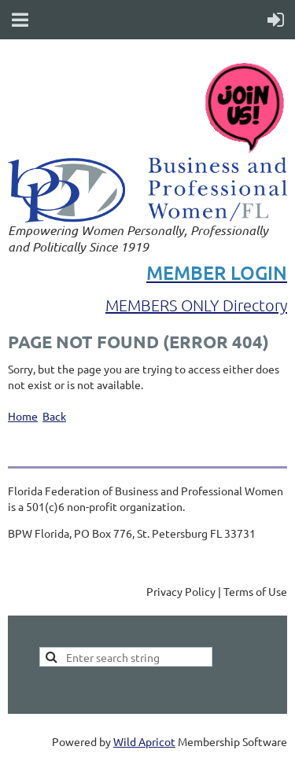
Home (23, 416)
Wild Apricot (144, 741)
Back (54, 416)
